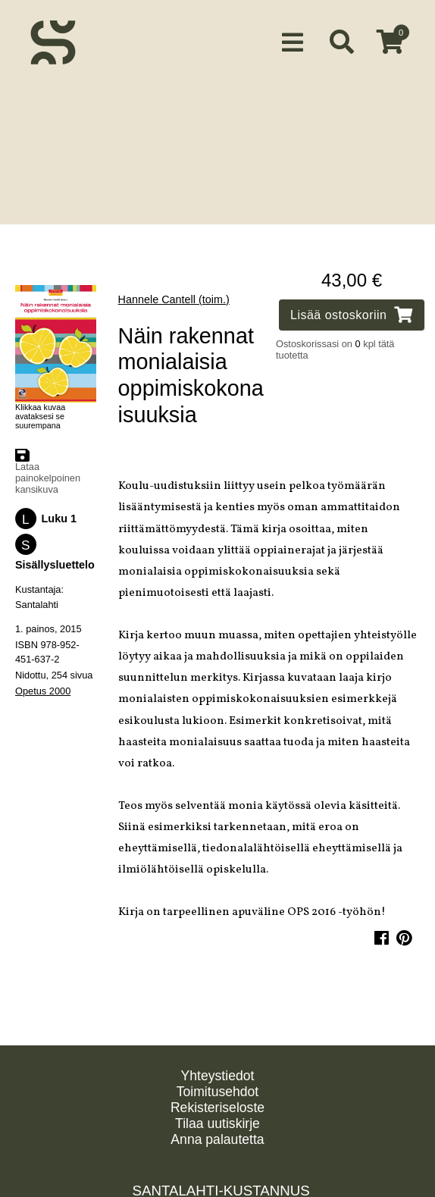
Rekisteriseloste (217, 1107)
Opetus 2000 (42, 683)
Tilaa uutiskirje (217, 1123)
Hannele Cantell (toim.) (174, 292)
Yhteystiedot (218, 1075)
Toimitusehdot (218, 1091)
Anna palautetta (217, 1139)
